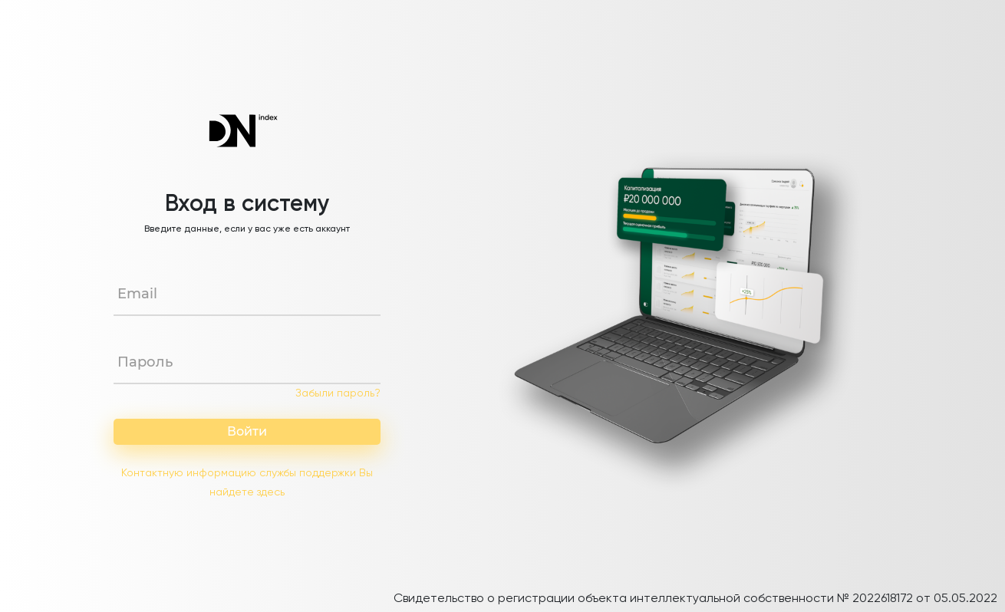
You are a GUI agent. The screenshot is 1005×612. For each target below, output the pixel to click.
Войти (247, 431)
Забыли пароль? (338, 393)
